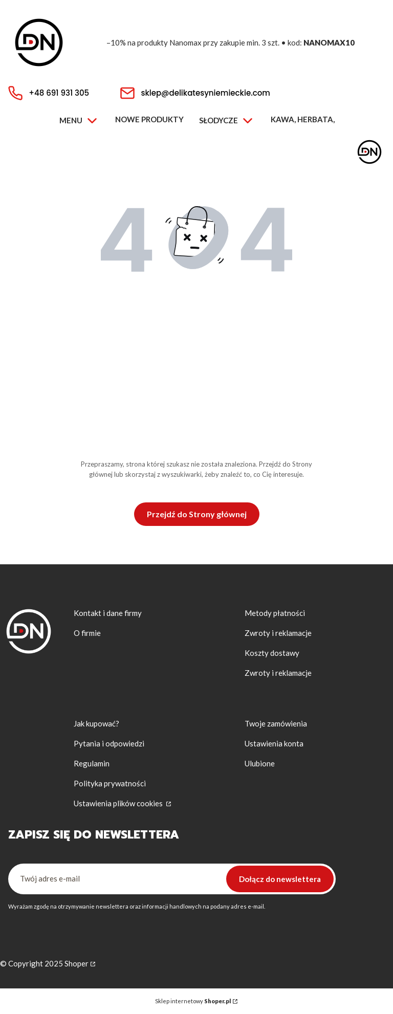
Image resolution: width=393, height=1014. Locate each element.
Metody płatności (275, 613)
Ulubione (260, 763)
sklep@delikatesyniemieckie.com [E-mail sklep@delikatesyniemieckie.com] (205, 92)
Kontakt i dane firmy (108, 613)
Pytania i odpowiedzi (109, 743)
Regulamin (92, 763)
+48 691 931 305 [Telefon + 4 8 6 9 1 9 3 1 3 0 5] (59, 92)
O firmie (87, 632)
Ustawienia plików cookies (119, 803)
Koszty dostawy (272, 652)
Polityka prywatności (110, 783)
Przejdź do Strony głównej (197, 514)
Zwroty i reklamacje (278, 632)
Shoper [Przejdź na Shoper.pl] (76, 963)
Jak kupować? (96, 723)
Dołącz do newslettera (280, 879)
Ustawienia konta (274, 743)
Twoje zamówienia (276, 723)
